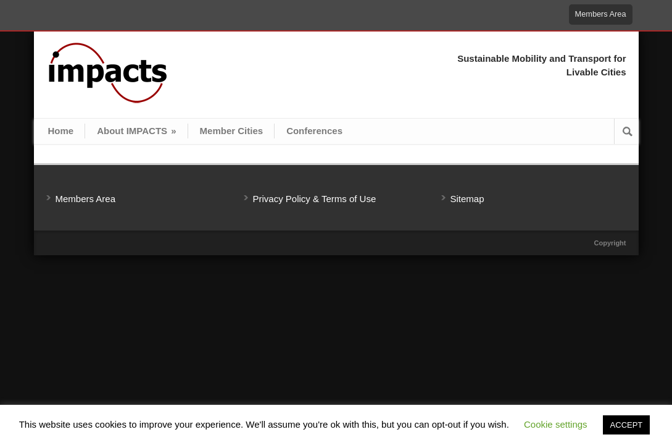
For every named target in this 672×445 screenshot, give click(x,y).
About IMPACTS (136, 130)
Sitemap (467, 198)
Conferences (314, 130)
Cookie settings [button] (555, 424)
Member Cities (231, 130)
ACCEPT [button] (626, 425)
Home (61, 130)
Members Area (600, 14)
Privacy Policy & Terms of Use (314, 198)
